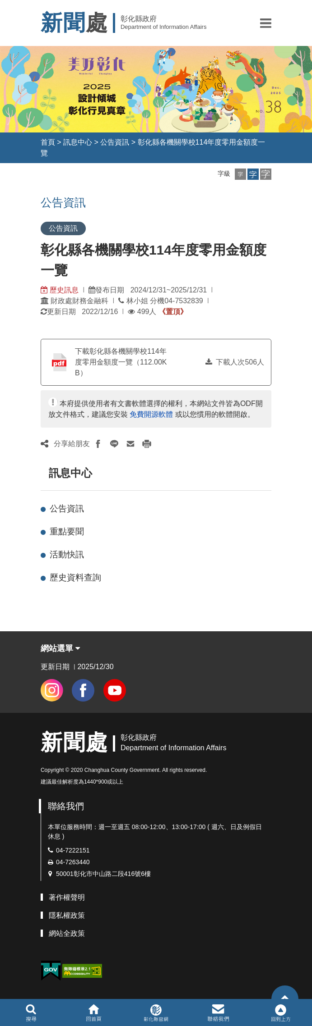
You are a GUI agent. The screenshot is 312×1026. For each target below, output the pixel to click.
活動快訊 (67, 554)
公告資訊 (114, 142)
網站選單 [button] (60, 648)
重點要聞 (67, 531)
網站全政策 (67, 933)
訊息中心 (77, 142)
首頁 (48, 142)
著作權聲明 (67, 897)
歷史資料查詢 (75, 577)
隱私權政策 (67, 915)
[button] (265, 23)
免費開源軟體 (151, 414)
